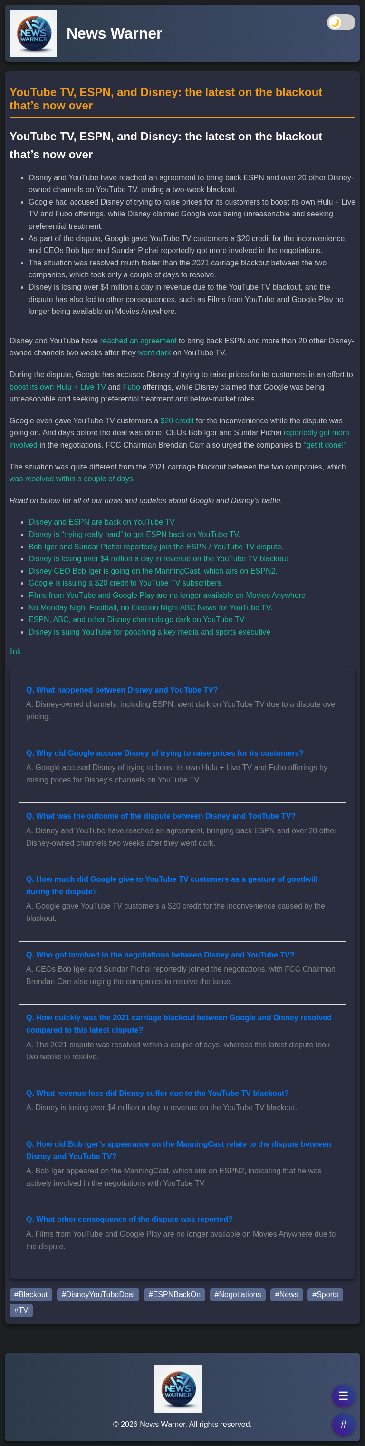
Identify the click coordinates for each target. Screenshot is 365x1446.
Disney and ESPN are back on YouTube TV (102, 522)
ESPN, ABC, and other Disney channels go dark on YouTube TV (137, 620)
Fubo (131, 387)
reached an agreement (138, 341)
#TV (21, 1310)
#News (286, 1294)
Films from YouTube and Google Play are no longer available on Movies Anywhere (167, 595)
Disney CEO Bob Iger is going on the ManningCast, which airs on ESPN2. (153, 571)
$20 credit (177, 421)
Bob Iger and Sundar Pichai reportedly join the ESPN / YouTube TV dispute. (156, 547)
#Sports (325, 1294)
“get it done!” (325, 445)
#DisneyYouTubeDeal (98, 1294)
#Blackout (31, 1294)
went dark (154, 353)
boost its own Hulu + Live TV (58, 387)
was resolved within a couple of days (71, 479)
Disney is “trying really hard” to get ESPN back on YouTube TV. (134, 534)
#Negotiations (238, 1294)
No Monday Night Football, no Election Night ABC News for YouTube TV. (150, 608)
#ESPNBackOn (175, 1294)
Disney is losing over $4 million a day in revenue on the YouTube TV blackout (158, 559)
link (15, 651)
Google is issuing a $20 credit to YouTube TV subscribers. (126, 583)
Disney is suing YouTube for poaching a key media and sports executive (149, 632)
